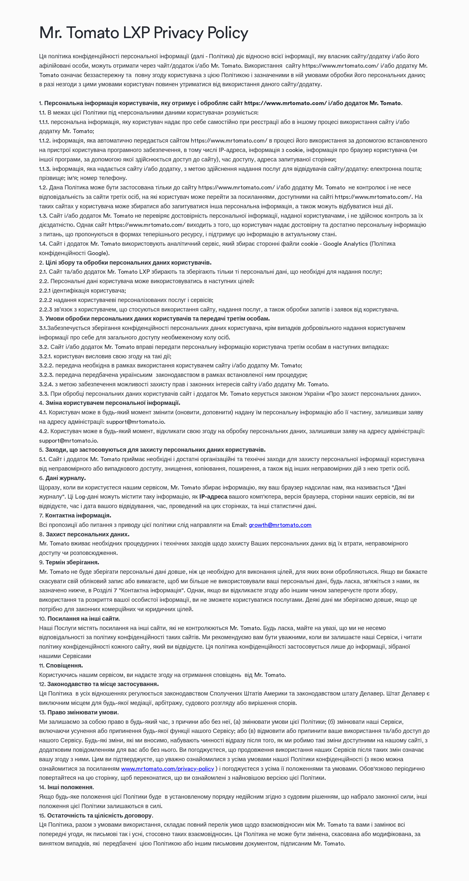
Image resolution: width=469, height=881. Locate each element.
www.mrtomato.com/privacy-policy (167, 769)
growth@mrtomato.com (280, 525)
